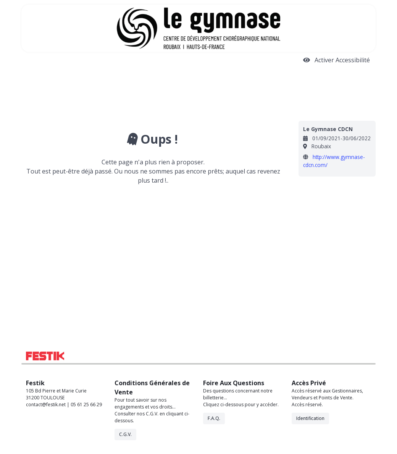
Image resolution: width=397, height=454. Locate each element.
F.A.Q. (214, 418)
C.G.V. (125, 434)
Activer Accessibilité (336, 60)
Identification (310, 418)
